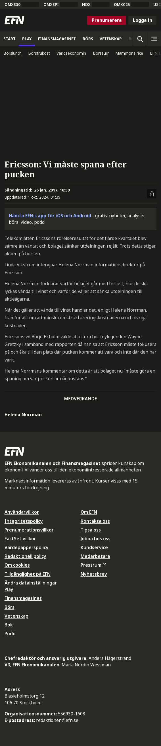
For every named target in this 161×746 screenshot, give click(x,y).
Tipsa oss (91, 530)
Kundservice (94, 547)
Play (9, 589)
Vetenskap (16, 616)
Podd (10, 633)
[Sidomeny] (154, 39)
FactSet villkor (20, 538)
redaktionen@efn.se (57, 720)
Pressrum (93, 565)
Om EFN (89, 512)
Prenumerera (107, 20)
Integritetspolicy (24, 521)
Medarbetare (95, 556)
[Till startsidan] (14, 20)
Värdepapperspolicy (27, 547)
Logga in (142, 20)
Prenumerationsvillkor (29, 530)
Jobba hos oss (95, 538)
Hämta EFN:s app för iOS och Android (50, 215)
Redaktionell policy (25, 556)
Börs (9, 607)
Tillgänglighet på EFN (28, 574)
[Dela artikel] (152, 194)
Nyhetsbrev (94, 574)
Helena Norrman (23, 414)
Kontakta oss (95, 521)
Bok (9, 625)
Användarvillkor (22, 512)
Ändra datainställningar (31, 583)
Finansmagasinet (23, 598)
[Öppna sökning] (140, 39)
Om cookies (17, 565)
